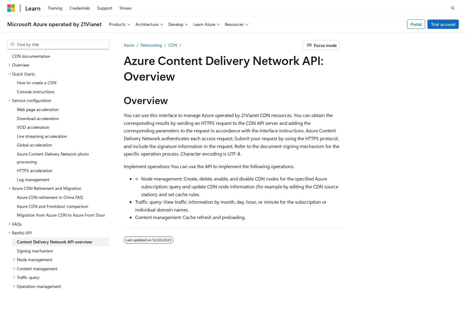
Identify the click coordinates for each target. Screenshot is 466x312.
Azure (129, 45)
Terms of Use (406, 285)
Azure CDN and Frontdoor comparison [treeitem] (52, 159)
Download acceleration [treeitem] (38, 71)
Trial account (443, 24)
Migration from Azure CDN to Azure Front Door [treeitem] (61, 167)
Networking (151, 45)
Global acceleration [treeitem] (34, 97)
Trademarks (435, 285)
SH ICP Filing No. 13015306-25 (35, 285)
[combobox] (58, 44)
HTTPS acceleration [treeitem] (34, 123)
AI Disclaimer (264, 285)
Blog (327, 285)
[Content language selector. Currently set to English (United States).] (34, 270)
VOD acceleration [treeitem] (33, 79)
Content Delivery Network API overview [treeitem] (54, 194)
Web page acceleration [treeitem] (38, 62)
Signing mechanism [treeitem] (35, 203)
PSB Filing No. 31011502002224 (104, 285)
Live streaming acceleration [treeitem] (42, 88)
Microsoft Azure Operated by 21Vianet (205, 285)
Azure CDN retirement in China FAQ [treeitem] (50, 150)
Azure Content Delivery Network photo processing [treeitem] (53, 110)
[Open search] (453, 8)
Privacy (151, 285)
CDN (172, 45)
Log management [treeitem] (33, 132)
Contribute (352, 285)
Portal (416, 24)
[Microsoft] (11, 8)
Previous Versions (299, 285)
